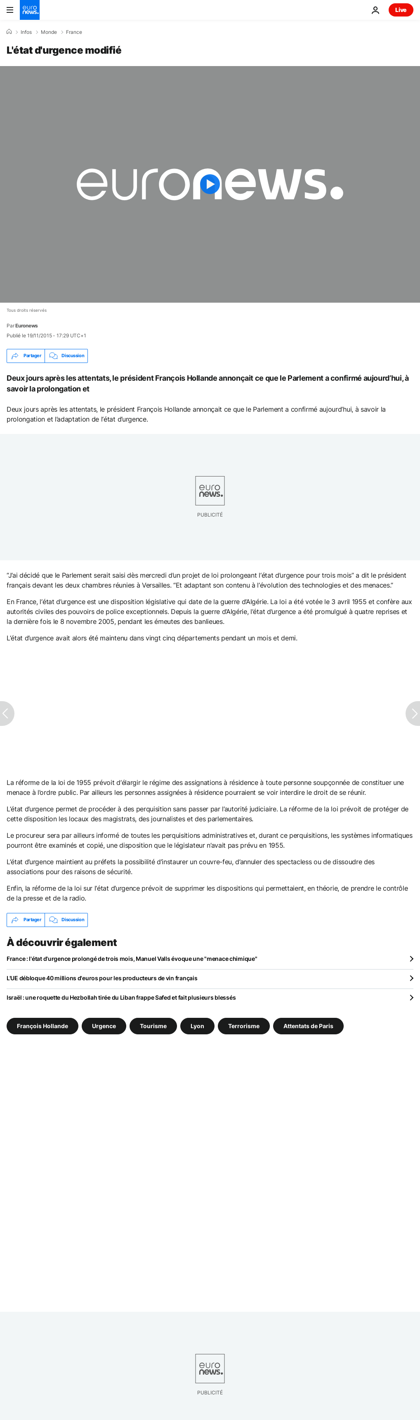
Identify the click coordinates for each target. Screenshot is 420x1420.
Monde (49, 32)
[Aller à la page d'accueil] (30, 10)
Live (401, 9)
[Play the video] (210, 184)
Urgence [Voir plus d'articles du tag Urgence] (104, 1025)
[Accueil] (9, 32)
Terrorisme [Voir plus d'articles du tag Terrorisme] (244, 1025)
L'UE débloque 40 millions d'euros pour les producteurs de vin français (102, 977)
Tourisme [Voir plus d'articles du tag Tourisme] (153, 1025)
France (74, 32)
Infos (26, 32)
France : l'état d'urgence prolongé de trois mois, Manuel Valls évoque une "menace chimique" (132, 958)
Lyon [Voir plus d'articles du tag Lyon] (197, 1025)
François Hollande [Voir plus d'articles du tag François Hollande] (42, 1025)
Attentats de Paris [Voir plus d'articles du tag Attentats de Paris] (308, 1025)
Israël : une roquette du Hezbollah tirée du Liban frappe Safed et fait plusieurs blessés (121, 997)
